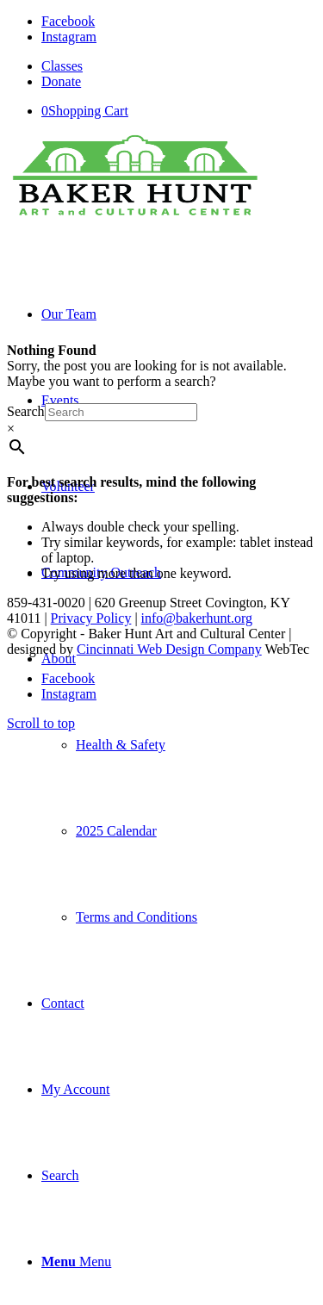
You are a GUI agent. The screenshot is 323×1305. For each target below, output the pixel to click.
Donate (61, 81)
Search (26, 411)
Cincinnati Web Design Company (169, 649)
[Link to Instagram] (68, 36)
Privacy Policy (91, 618)
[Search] (60, 1175)
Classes (62, 66)
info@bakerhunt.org (197, 618)
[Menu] (76, 1261)
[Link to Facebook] (68, 21)
